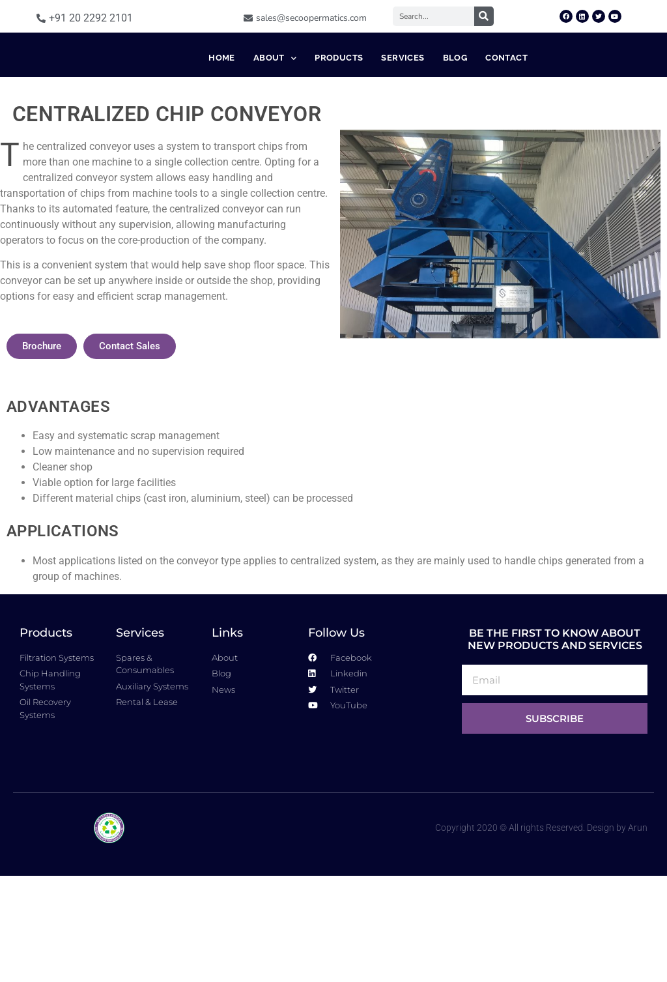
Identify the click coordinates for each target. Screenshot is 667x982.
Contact (506, 110)
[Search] (484, 16)
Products (339, 110)
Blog (455, 110)
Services (402, 110)
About (274, 111)
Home (221, 110)
